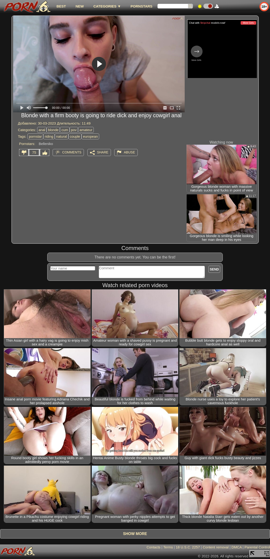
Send (214, 269)
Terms (168, 547)
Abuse (129, 152)
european (90, 136)
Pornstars (142, 6)
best (61, 6)
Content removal (216, 547)
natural (61, 136)
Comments (72, 152)
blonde (53, 130)
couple (75, 136)
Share (102, 152)
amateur (85, 130)
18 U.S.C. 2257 (188, 547)
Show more (135, 534)
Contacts (153, 547)
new (79, 6)
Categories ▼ (107, 6)
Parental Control (257, 547)
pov (74, 130)
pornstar (35, 136)
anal (42, 130)
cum (64, 130)
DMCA (236, 547)
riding (49, 136)
